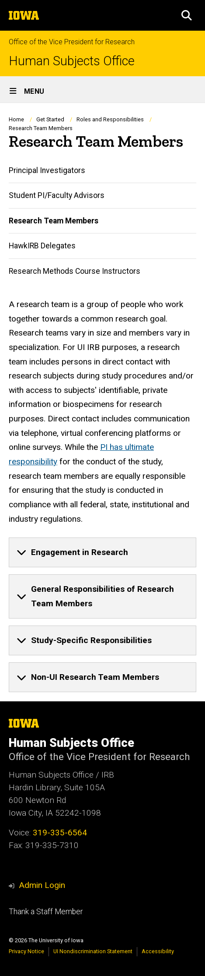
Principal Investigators (47, 170)
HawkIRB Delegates (42, 245)
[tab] (102, 552)
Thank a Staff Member (46, 911)
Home (16, 119)
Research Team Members (53, 220)
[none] (102, 552)
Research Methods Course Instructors (74, 270)
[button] (186, 15)
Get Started (50, 119)
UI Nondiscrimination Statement (92, 951)
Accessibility (158, 951)
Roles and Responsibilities (110, 119)
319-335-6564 (60, 832)
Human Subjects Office (72, 61)
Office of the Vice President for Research (72, 42)
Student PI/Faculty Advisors (56, 195)
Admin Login (42, 885)
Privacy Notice (26, 951)
